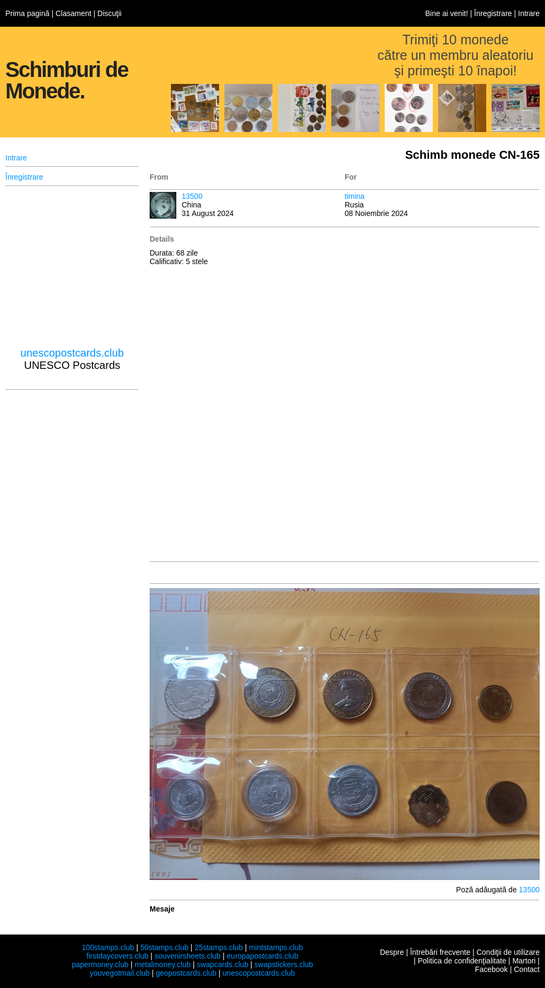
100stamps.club (108, 947)
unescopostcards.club (71, 353)
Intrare (529, 13)
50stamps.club (164, 947)
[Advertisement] (387, 395)
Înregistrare (493, 13)
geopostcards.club (186, 973)
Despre (392, 952)
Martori (524, 960)
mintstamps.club (276, 947)
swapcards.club (222, 964)
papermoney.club (100, 964)
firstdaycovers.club (118, 956)
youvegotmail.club (120, 973)
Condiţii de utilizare (508, 952)
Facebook (491, 969)
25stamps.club (218, 947)
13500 (192, 196)
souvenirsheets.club (187, 956)
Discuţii (109, 13)
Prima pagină (27, 13)
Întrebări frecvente (440, 952)
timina (354, 196)
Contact (527, 969)
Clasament (73, 13)
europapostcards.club (262, 956)
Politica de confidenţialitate (462, 960)
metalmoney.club (163, 964)
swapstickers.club (283, 964)
